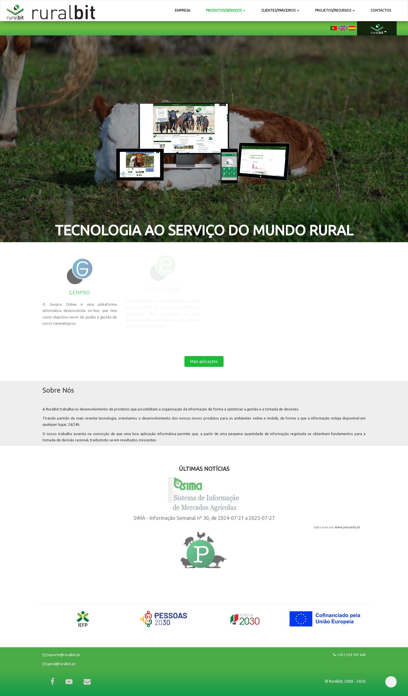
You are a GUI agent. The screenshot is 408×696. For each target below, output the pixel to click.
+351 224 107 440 (349, 655)
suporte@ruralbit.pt (61, 655)
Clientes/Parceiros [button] (280, 10)
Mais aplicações (204, 358)
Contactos (381, 10)
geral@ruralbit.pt (59, 664)
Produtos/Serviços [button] (225, 10)
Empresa (182, 10)
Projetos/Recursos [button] (335, 10)
